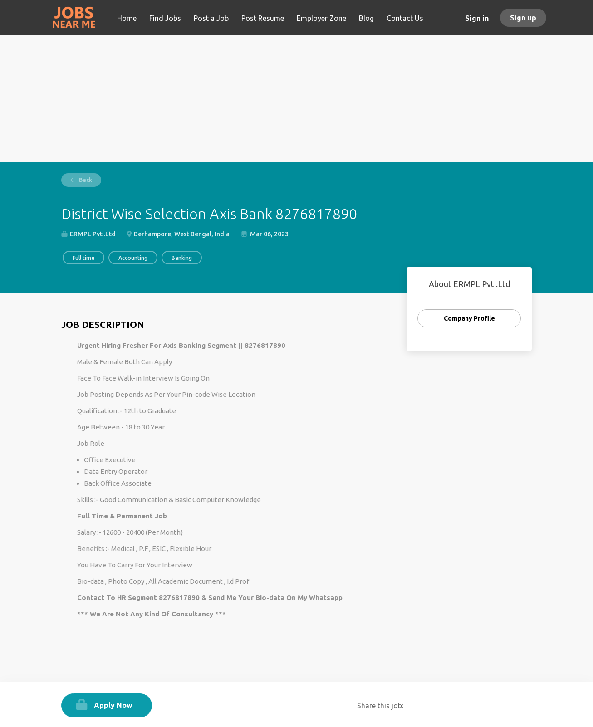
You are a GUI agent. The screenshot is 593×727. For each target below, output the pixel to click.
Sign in (477, 18)
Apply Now (113, 705)
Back (85, 180)
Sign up (523, 18)
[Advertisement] (296, 98)
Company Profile (469, 318)
